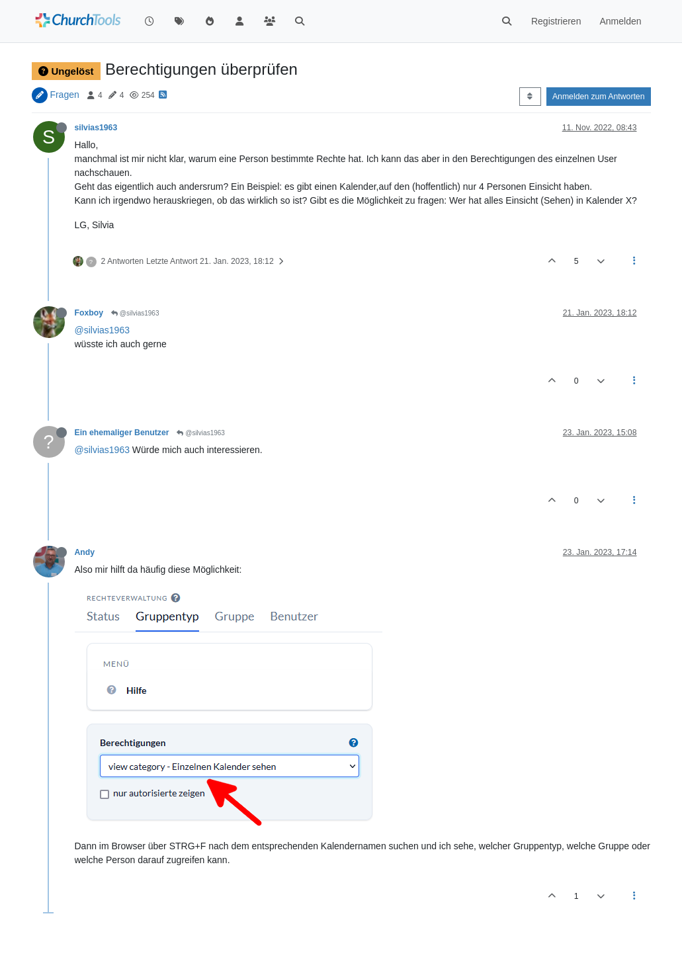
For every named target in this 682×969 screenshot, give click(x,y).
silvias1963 (96, 127)
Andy (85, 552)
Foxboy (89, 312)
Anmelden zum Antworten (598, 96)
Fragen (64, 94)
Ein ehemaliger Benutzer (122, 432)
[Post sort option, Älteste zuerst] (530, 96)
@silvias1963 (135, 313)
